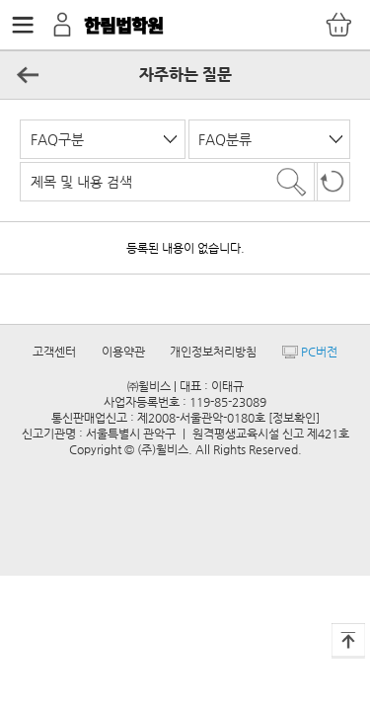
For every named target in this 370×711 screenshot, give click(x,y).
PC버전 (309, 351)
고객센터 (54, 351)
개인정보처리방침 (213, 351)
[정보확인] (294, 418)
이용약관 (123, 351)
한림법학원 (123, 25)
